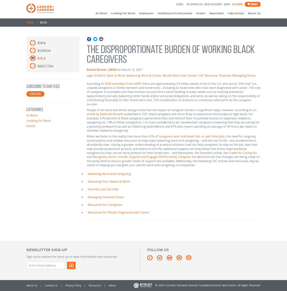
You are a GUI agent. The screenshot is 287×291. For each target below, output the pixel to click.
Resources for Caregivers (105, 205)
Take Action (236, 13)
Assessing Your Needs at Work (109, 181)
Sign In (227, 4)
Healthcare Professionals (175, 13)
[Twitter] (161, 259)
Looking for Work (123, 13)
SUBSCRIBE (35, 94)
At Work (101, 13)
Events (201, 13)
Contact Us (51, 285)
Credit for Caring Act (243, 153)
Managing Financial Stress (106, 197)
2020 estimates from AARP (123, 84)
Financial (225, 75)
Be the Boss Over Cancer (180, 75)
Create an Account (213, 4)
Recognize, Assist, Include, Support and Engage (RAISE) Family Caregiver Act (144, 157)
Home (30, 22)
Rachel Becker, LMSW (102, 70)
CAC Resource (207, 75)
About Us (254, 13)
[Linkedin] (180, 259)
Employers (146, 13)
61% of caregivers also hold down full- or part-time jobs (187, 136)
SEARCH (179, 4)
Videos (112, 285)
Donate (253, 4)
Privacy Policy (73, 285)
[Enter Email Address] (45, 265)
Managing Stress (244, 75)
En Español (237, 4)
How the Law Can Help (103, 189)
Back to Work (116, 75)
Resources (95, 285)
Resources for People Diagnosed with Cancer (119, 212)
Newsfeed (216, 13)
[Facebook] (151, 259)
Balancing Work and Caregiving (109, 174)
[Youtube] (171, 259)
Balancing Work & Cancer (144, 75)
